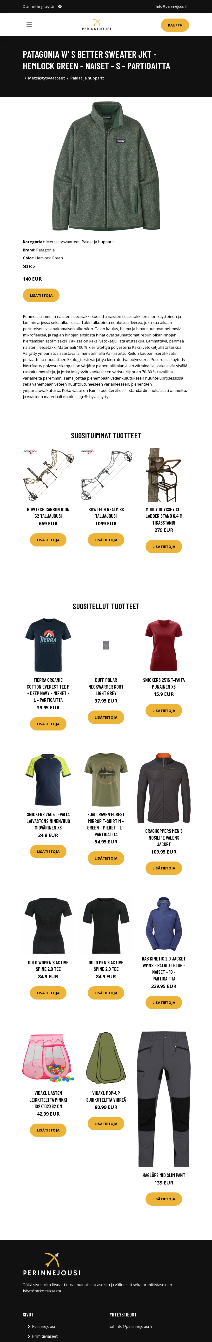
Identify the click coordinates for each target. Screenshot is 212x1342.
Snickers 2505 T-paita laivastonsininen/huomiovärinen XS (48, 820)
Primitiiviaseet (45, 1336)
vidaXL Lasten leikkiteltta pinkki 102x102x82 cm (48, 1099)
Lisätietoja (41, 295)
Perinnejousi (43, 1326)
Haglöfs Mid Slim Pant (164, 1175)
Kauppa (175, 25)
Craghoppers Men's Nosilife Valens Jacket (164, 837)
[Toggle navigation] (29, 24)
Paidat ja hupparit (87, 78)
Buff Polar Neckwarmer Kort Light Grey (106, 686)
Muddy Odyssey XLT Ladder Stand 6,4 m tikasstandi (164, 516)
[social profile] (60, 6)
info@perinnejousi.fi (171, 6)
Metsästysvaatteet (46, 78)
